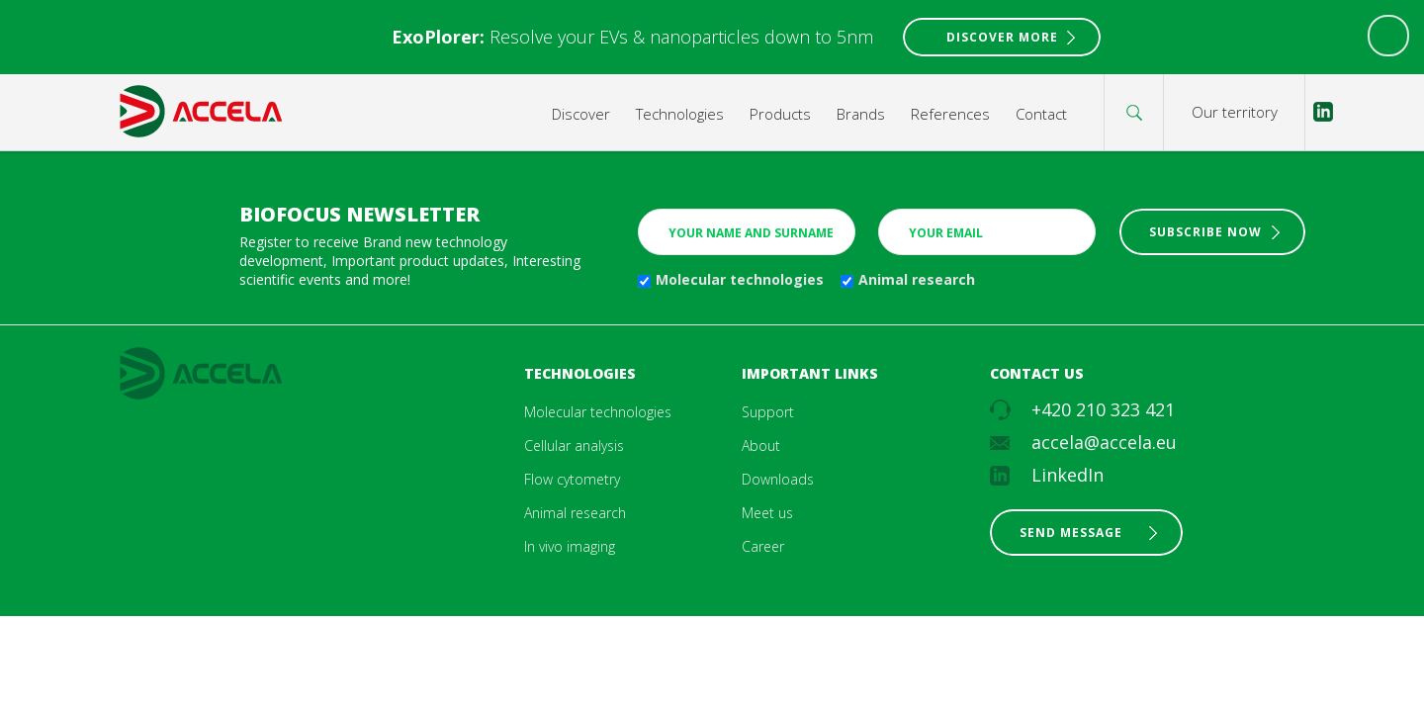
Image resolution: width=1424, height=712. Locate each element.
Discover (581, 114)
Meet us (767, 512)
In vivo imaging (569, 546)
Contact (1041, 114)
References (950, 114)
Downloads (778, 479)
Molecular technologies (740, 279)
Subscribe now (1205, 231)
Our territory (1235, 112)
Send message (1071, 532)
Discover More (1002, 37)
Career (763, 546)
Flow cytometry (572, 479)
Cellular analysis (574, 445)
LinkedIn (1067, 475)
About (761, 445)
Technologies (680, 114)
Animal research (916, 279)
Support (768, 411)
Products (780, 114)
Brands (861, 114)
